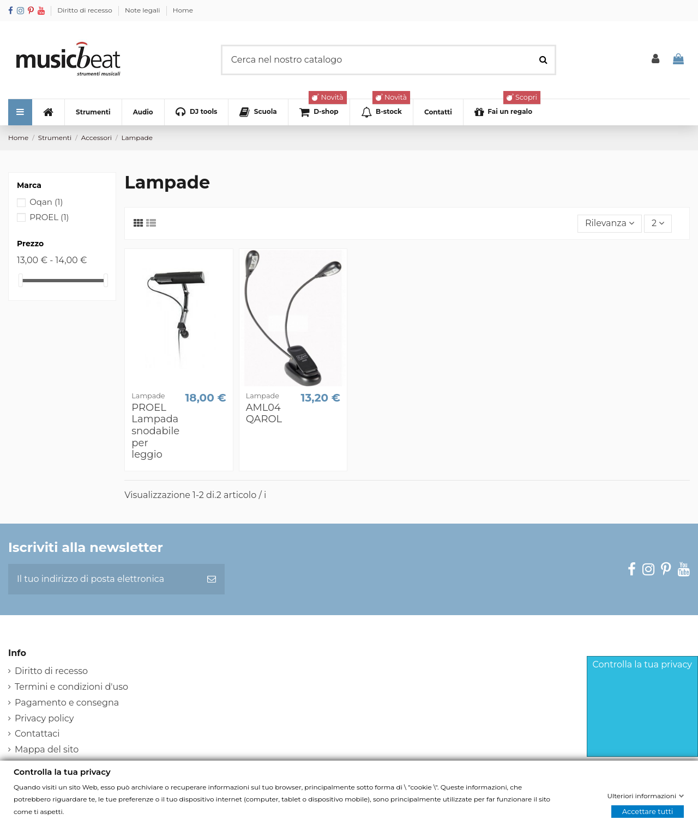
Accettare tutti (647, 811)
